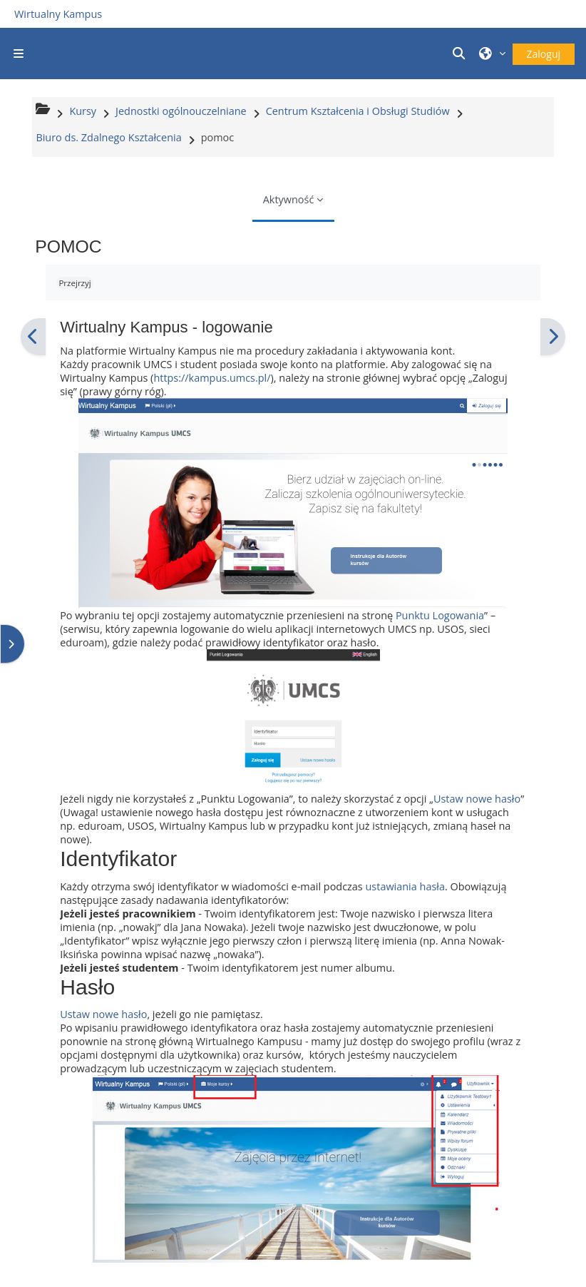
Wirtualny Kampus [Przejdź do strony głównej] (58, 14)
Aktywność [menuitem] (288, 199)
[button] (461, 53)
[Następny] (552, 336)
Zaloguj (543, 54)
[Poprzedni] (33, 336)
